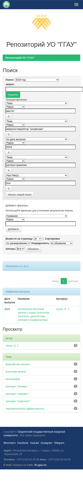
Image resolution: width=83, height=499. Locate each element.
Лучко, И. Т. (62, 309)
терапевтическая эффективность (25, 408)
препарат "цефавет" (17, 393)
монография (13, 379)
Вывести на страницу (19, 238)
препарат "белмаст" (17, 386)
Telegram (59, 442)
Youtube (34, 442)
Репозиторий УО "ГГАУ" (20, 57)
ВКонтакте (10, 442)
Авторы (10, 248)
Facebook (22, 442)
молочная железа (16, 371)
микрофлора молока (17, 364)
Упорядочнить (40, 243)
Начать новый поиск (19, 194)
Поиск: (10, 79)
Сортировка (52, 238)
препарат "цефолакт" (18, 401)
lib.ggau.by (40, 464)
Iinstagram (46, 442)
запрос (10, 84)
